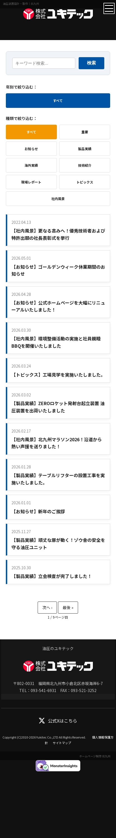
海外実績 (31, 165)
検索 (91, 63)
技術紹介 (84, 165)
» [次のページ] (47, 608)
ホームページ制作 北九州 (94, 756)
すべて (58, 100)
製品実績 (84, 148)
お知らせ (31, 148)
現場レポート (31, 182)
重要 (84, 131)
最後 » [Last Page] (68, 608)
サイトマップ (62, 742)
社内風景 (58, 198)
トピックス (84, 182)
